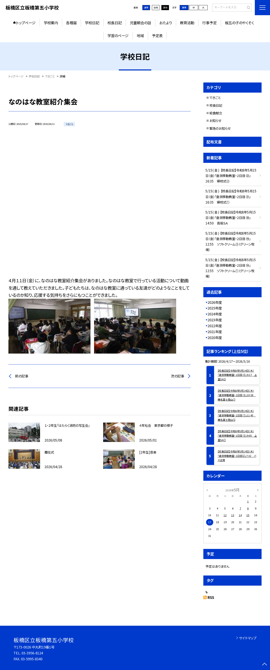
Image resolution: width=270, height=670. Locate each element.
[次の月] (257, 490)
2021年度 (215, 331)
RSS (211, 597)
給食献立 (215, 113)
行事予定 (209, 22)
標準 (184, 7)
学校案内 (51, 22)
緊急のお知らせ (220, 128)
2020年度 (215, 337)
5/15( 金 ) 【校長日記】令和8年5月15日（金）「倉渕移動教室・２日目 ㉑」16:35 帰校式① (230, 196)
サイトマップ (247, 637)
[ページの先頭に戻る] (264, 664)
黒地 (165, 7)
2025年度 (215, 308)
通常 (146, 7)
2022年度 (215, 325)
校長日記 (114, 22)
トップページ (25, 22)
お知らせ (215, 120)
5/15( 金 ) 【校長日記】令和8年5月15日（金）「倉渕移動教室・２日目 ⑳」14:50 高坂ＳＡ (230, 217)
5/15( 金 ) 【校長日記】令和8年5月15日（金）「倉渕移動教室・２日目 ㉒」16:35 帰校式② (230, 175)
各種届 (71, 22)
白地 (156, 7)
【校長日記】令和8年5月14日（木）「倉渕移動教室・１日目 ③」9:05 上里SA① (237, 435)
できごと (215, 97)
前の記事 (21, 375)
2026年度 (215, 302)
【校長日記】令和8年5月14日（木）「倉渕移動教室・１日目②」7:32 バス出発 (237, 456)
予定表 (157, 35)
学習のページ (117, 35)
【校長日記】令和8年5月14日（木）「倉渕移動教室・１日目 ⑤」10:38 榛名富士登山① (237, 395)
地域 (140, 35)
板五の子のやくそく (239, 22)
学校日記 (92, 22)
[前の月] (207, 490)
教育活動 (187, 22)
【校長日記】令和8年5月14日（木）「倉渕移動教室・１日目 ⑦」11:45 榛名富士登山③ (237, 415)
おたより (165, 22)
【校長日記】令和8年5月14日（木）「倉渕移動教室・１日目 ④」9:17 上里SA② (237, 375)
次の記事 (177, 375)
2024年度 (215, 313)
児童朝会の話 (140, 22)
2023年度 (215, 319)
